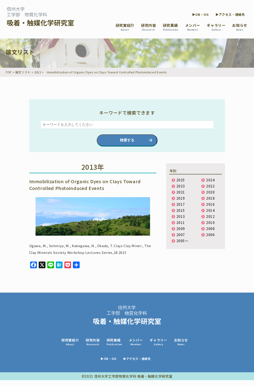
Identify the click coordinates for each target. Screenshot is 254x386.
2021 (180, 192)
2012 (210, 216)
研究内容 (148, 27)
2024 (210, 180)
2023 (180, 186)
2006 (210, 234)
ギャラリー (216, 27)
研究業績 (170, 27)
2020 (210, 192)
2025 (180, 180)
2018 (210, 198)
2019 (180, 198)
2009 (180, 228)
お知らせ (239, 27)
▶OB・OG (200, 14)
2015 (180, 210)
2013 (180, 216)
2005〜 (182, 240)
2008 (210, 228)
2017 (180, 204)
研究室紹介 (125, 27)
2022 (210, 186)
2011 (180, 222)
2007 (180, 234)
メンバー (192, 27)
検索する (127, 140)
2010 (210, 222)
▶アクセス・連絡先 (230, 14)
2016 (210, 204)
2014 (210, 210)
